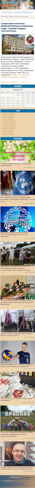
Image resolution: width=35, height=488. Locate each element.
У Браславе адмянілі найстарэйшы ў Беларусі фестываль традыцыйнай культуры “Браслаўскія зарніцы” (16, 434)
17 (28, 100)
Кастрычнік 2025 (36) (9, 127)
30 (23, 106)
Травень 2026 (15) (8, 114)
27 (8, 106)
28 (13, 106)
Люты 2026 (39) (8, 119)
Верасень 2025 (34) (9, 128)
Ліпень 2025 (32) (8, 132)
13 (8, 100)
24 (28, 103)
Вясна (12, 8)
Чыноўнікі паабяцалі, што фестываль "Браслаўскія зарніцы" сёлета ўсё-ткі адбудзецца (14, 234)
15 (18, 100)
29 (18, 106)
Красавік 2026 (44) (8, 115)
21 (13, 103)
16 (23, 100)
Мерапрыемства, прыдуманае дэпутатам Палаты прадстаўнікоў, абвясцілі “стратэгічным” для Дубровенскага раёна (15, 268)
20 (8, 103)
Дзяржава (14, 82)
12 (3, 100)
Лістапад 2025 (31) (9, 125)
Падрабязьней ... (25, 82)
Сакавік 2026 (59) (8, 117)
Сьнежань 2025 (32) (9, 123)
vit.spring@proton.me (7, 480)
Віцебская (10, 2)
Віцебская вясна (15, 477)
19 (3, 103)
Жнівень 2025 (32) (8, 130)
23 (23, 103)
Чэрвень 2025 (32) (8, 134)
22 (18, 103)
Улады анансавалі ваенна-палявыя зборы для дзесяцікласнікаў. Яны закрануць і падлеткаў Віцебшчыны (17, 302)
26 (3, 106)
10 (28, 98)
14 (13, 100)
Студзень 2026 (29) (9, 121)
